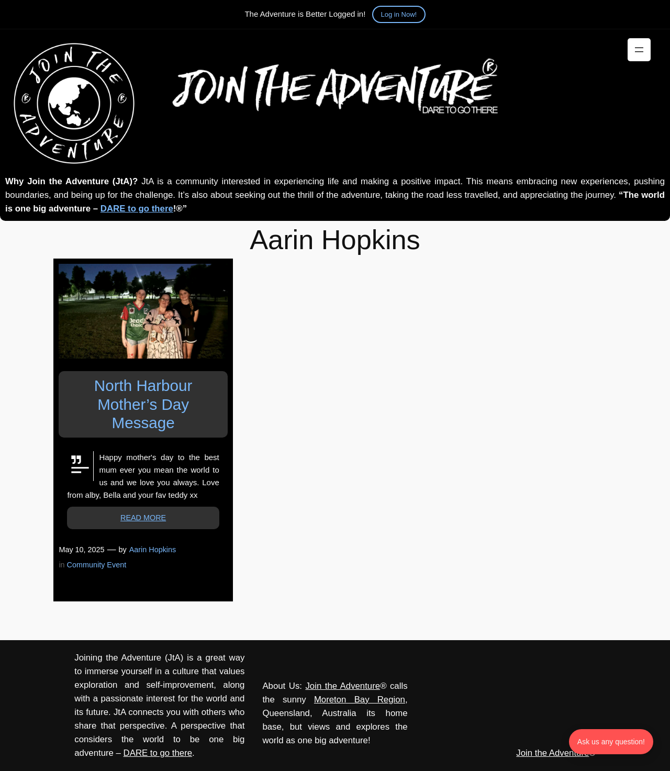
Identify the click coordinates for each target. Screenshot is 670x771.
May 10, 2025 (81, 549)
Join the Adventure (342, 686)
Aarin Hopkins (152, 549)
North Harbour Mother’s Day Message (143, 404)
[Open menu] (639, 49)
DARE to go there (136, 209)
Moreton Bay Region (359, 700)
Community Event (97, 565)
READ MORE (143, 517)
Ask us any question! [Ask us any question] (611, 742)
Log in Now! (399, 14)
